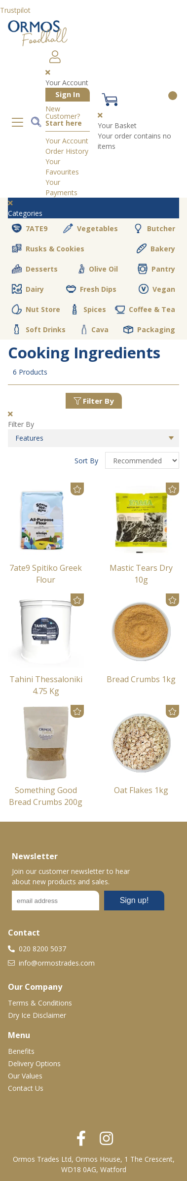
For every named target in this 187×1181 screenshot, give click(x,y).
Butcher (154, 229)
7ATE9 (29, 228)
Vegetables (90, 228)
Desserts (35, 269)
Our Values (25, 1075)
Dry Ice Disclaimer (37, 1015)
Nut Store (36, 309)
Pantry (156, 269)
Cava (95, 329)
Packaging (149, 330)
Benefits (21, 1051)
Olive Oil (98, 269)
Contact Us (25, 1088)
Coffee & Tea (145, 309)
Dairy (28, 289)
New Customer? (63, 116)
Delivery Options (34, 1063)
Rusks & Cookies (48, 248)
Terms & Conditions (40, 1002)
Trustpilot (15, 10)
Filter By (94, 401)
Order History (66, 151)
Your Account (66, 140)
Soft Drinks (39, 329)
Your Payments (61, 187)
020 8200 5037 (37, 948)
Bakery (156, 248)
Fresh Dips (91, 289)
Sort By (87, 460)
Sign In (67, 94)
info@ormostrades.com (51, 963)
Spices (88, 309)
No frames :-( (88, 903)
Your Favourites (62, 166)
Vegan (157, 289)
